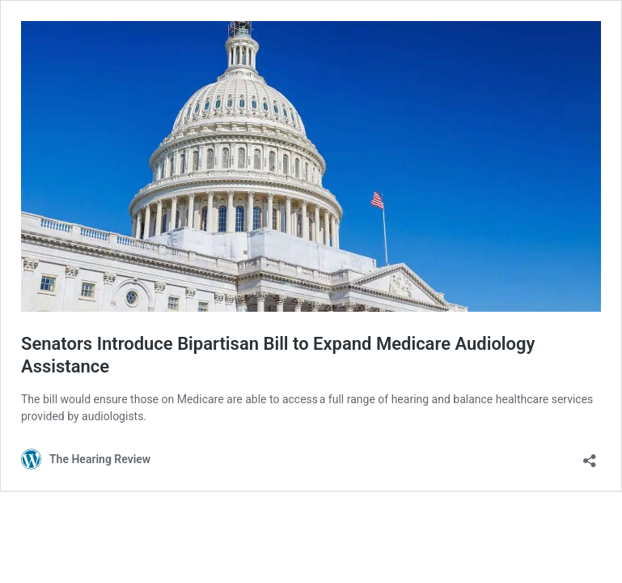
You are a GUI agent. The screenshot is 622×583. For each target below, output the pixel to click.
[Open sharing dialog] (589, 455)
